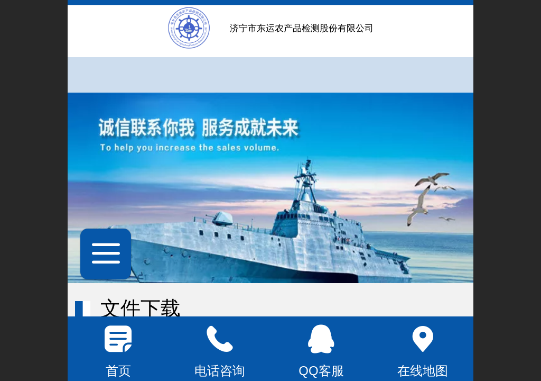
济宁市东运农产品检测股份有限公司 (302, 28)
